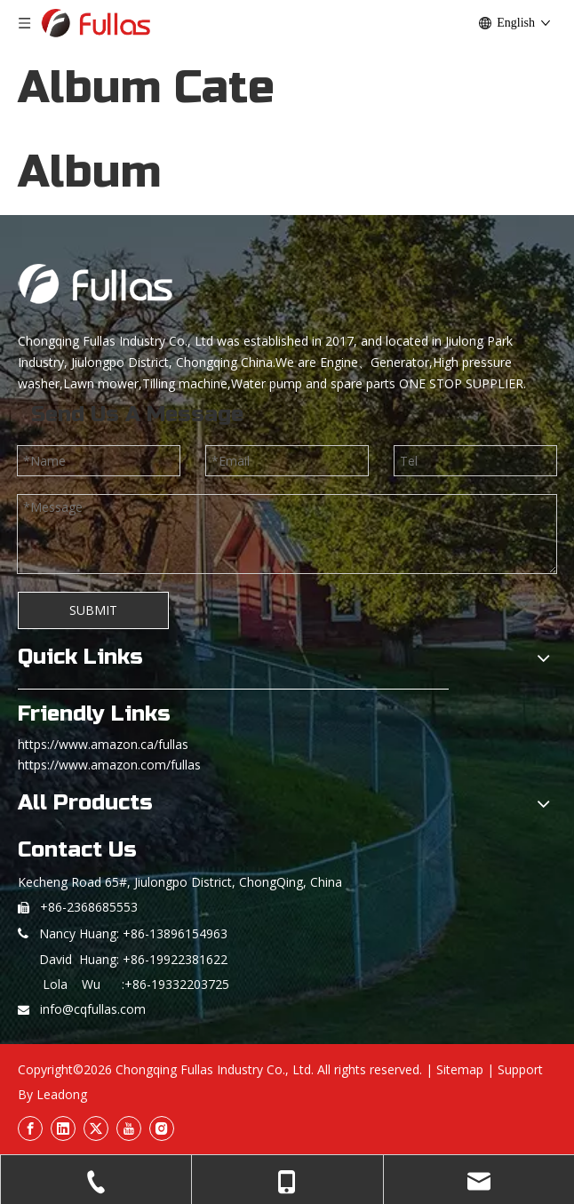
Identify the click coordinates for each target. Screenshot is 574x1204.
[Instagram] (161, 1128)
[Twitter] (96, 1128)
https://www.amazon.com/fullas (109, 764)
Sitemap (459, 1069)
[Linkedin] (63, 1128)
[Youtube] (128, 1128)
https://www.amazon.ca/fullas (103, 744)
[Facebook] (30, 1128)
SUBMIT (93, 610)
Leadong (61, 1094)
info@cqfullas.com (93, 1009)
